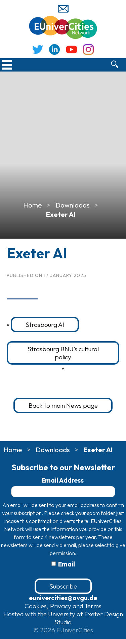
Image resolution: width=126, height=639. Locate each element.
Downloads (72, 205)
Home (32, 205)
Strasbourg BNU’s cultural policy (63, 353)
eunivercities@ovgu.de (63, 598)
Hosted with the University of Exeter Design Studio (63, 618)
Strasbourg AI (45, 325)
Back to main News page (63, 405)
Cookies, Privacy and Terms (63, 606)
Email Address (63, 480)
